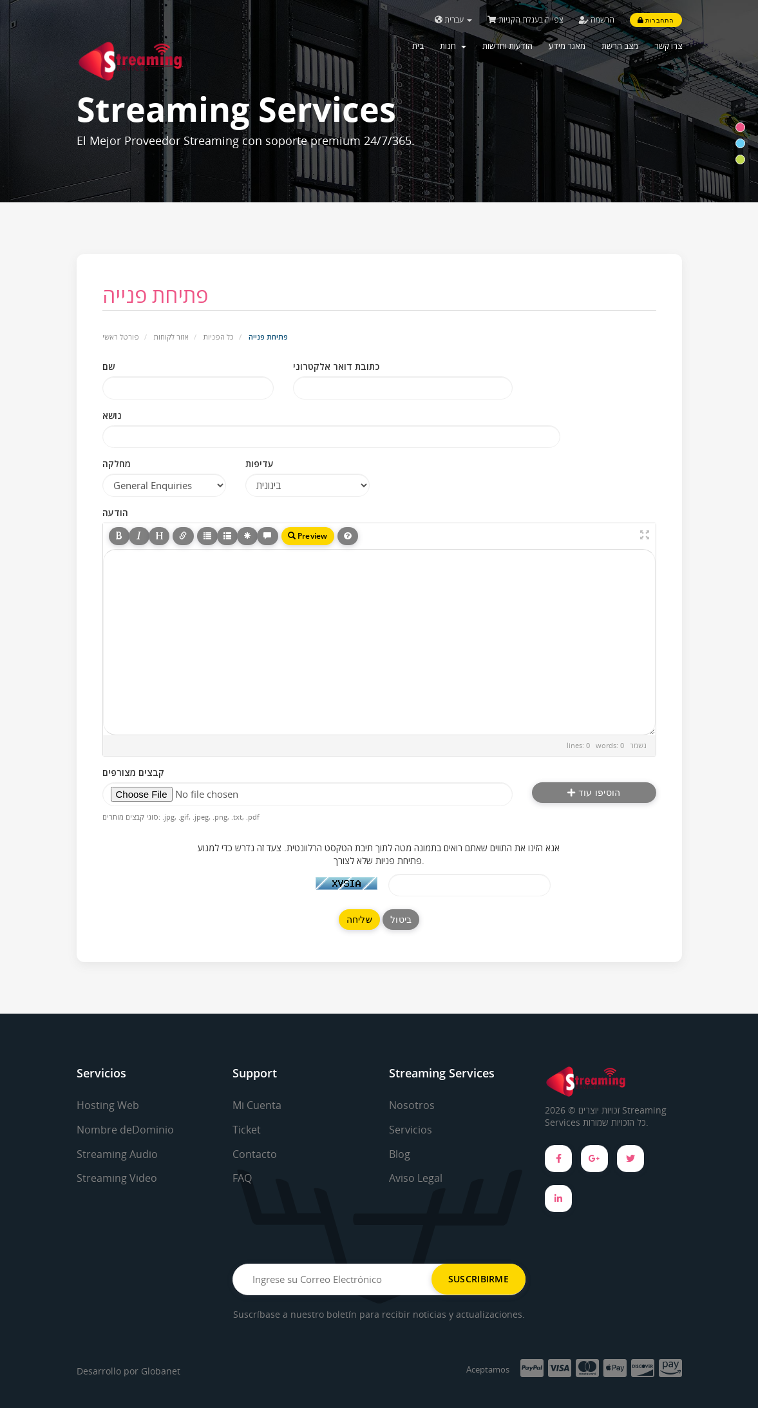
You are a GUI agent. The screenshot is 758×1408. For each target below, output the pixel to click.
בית (418, 46)
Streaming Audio (117, 1154)
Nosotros (412, 1105)
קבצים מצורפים (133, 772)
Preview (308, 535)
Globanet (160, 1371)
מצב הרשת (620, 46)
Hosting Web (108, 1105)
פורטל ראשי (120, 337)
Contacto (254, 1154)
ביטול (401, 919)
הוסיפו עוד (593, 792)
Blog (399, 1154)
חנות (453, 46)
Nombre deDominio (125, 1130)
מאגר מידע (567, 46)
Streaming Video (117, 1178)
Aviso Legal (415, 1178)
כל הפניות (219, 337)
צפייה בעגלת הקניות (526, 19)
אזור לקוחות (171, 337)
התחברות (656, 19)
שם (108, 366)
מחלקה (116, 464)
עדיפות (259, 464)
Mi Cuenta (256, 1105)
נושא (112, 415)
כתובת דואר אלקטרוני (336, 366)
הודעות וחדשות (507, 46)
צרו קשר (668, 46)
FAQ (242, 1178)
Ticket (246, 1130)
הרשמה (596, 19)
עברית (453, 19)
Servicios (410, 1130)
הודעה (115, 512)
